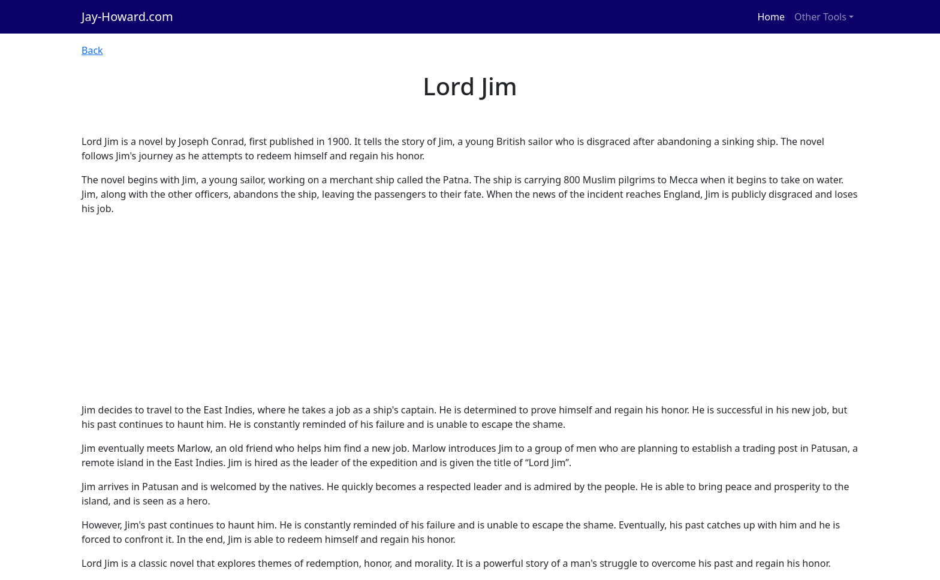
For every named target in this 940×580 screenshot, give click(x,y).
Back (92, 50)
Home (771, 16)
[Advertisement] (470, 309)
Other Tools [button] (820, 16)
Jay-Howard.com (127, 16)
